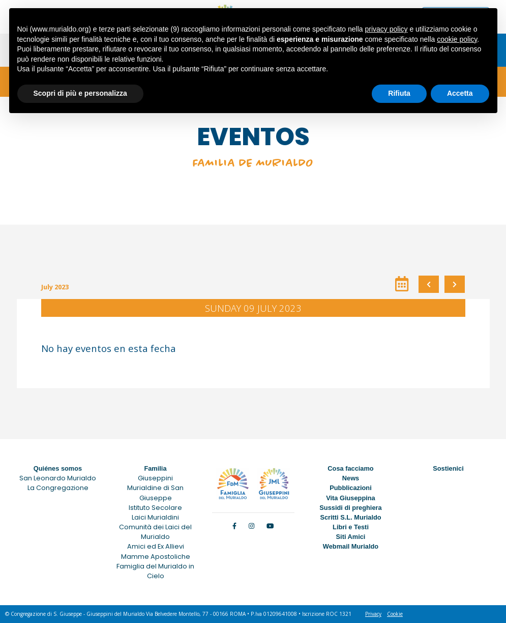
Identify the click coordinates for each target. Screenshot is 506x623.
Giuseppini (155, 478)
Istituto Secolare (155, 507)
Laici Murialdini (155, 517)
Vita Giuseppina (350, 498)
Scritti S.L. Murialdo (350, 517)
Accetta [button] (460, 93)
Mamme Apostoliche (155, 556)
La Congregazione (57, 487)
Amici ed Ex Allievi (155, 546)
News (350, 478)
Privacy (373, 613)
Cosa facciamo (350, 468)
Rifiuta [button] (399, 93)
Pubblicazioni (350, 488)
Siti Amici (351, 536)
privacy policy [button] (386, 29)
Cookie (395, 613)
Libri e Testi (351, 527)
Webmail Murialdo (350, 546)
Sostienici (448, 468)
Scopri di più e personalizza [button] (80, 93)
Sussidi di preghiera (350, 507)
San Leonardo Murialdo (57, 478)
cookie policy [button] (457, 39)
